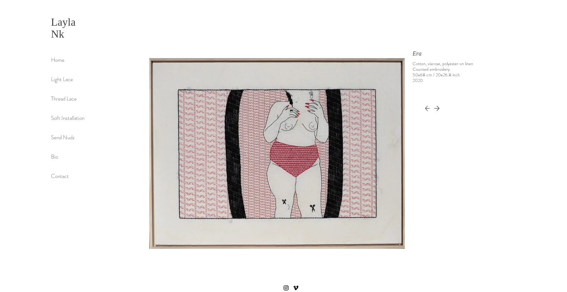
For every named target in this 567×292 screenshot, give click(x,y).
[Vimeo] (295, 288)
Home (57, 60)
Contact (60, 176)
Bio (54, 157)
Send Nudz (63, 137)
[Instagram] (286, 288)
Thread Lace (64, 99)
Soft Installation (67, 118)
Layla (63, 22)
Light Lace (62, 79)
